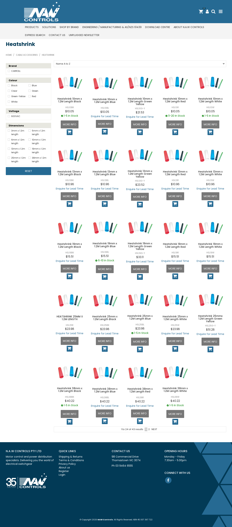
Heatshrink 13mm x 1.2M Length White (210, 173)
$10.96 (69, 184)
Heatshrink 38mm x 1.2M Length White (175, 389)
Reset (28, 171)
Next (154, 429)
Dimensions (16, 125)
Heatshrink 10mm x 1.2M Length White (210, 100)
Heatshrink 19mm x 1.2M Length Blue (105, 245)
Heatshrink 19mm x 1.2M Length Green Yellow (140, 246)
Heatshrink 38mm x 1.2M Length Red (140, 390)
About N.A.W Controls (189, 27)
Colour (13, 80)
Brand (13, 66)
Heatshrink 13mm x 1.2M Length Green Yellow (140, 173)
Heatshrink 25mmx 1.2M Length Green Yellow (210, 318)
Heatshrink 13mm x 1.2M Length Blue (105, 173)
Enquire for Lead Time (105, 116)
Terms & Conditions (71, 460)
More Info (69, 124)
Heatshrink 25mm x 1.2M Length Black (104, 318)
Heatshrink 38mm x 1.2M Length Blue (104, 390)
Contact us (57, 35)
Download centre (157, 27)
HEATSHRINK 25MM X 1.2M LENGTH (70, 318)
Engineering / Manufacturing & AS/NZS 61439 (112, 27)
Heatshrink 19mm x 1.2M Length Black (69, 245)
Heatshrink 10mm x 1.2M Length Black (69, 100)
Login (62, 475)
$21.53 (140, 112)
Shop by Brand (69, 27)
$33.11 (140, 257)
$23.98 (69, 329)
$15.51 (70, 256)
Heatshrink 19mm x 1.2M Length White (210, 245)
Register (64, 471)
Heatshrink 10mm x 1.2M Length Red (175, 100)
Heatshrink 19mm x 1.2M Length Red (175, 245)
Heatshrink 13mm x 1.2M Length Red (175, 173)
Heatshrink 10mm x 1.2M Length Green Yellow (140, 101)
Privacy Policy (67, 464)
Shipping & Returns (70, 456)
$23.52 (139, 185)
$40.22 (69, 401)
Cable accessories (27, 55)
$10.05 (69, 111)
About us (64, 467)
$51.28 (210, 330)
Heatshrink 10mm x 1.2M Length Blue (105, 100)
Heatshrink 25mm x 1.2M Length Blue (140, 317)
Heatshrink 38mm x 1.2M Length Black (69, 389)
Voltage (14, 111)
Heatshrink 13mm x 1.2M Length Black (69, 173)
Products (32, 27)
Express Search (35, 35)
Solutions (49, 27)
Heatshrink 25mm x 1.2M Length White (175, 318)
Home (9, 55)
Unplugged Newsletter (84, 35)
